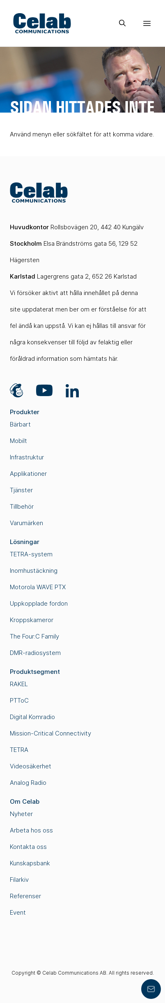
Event (18, 912)
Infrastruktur (27, 457)
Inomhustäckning (33, 570)
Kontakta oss (28, 847)
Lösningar (24, 542)
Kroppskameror (31, 620)
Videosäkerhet (30, 766)
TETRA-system (31, 554)
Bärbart (20, 424)
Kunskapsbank (30, 863)
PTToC (19, 700)
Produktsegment (35, 672)
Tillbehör (22, 506)
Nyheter (21, 814)
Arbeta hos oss (31, 830)
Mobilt (18, 441)
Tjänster (21, 490)
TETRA (19, 750)
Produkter (24, 412)
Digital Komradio (32, 717)
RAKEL (19, 684)
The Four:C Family (34, 636)
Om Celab (24, 801)
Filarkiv (19, 879)
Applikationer (28, 473)
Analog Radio (28, 782)
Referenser (25, 896)
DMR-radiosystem (35, 653)
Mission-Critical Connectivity (50, 733)
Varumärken (26, 523)
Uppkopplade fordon (39, 603)
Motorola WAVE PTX (38, 587)
